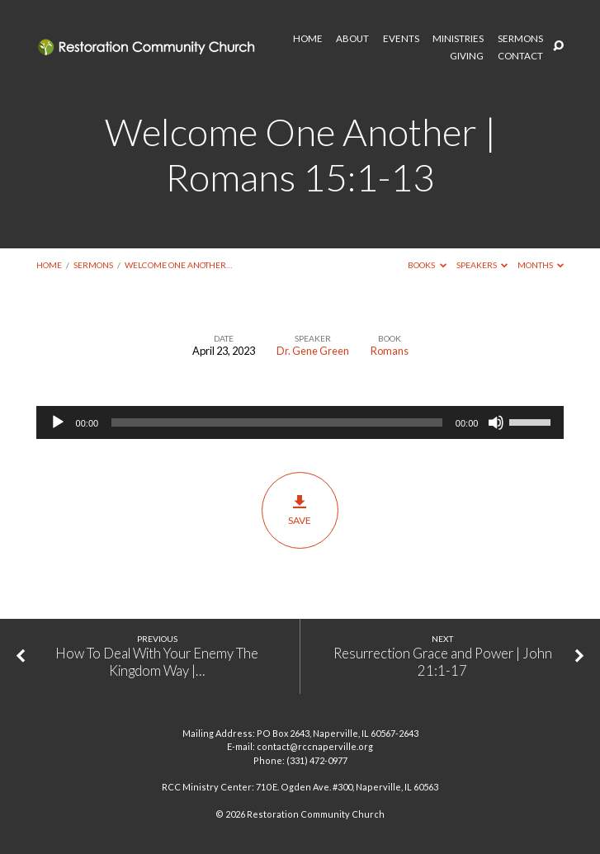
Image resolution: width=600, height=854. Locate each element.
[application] (300, 422)
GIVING (467, 56)
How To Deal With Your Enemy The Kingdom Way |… (156, 661)
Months (541, 265)
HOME (308, 39)
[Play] (58, 422)
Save (300, 509)
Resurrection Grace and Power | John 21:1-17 (442, 661)
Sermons (93, 265)
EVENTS (401, 39)
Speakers (482, 265)
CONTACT (520, 56)
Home (49, 265)
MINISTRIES (458, 39)
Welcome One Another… (178, 265)
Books (427, 265)
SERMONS (520, 39)
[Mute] (496, 422)
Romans (390, 350)
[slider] (276, 422)
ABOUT (352, 39)
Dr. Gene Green (312, 350)
